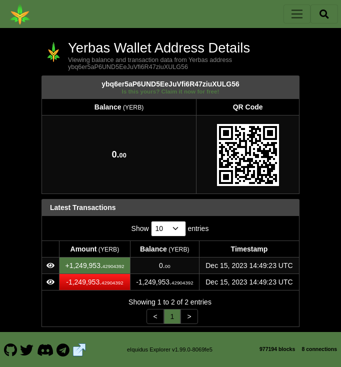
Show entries (170, 228)
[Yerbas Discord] (45, 349)
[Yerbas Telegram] (63, 349)
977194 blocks (277, 349)
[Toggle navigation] (297, 14)
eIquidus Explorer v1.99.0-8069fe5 (169, 349)
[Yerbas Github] (10, 349)
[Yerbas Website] (79, 349)
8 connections (319, 349)
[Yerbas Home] (20, 14)
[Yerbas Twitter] (27, 349)
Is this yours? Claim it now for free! (171, 91)
